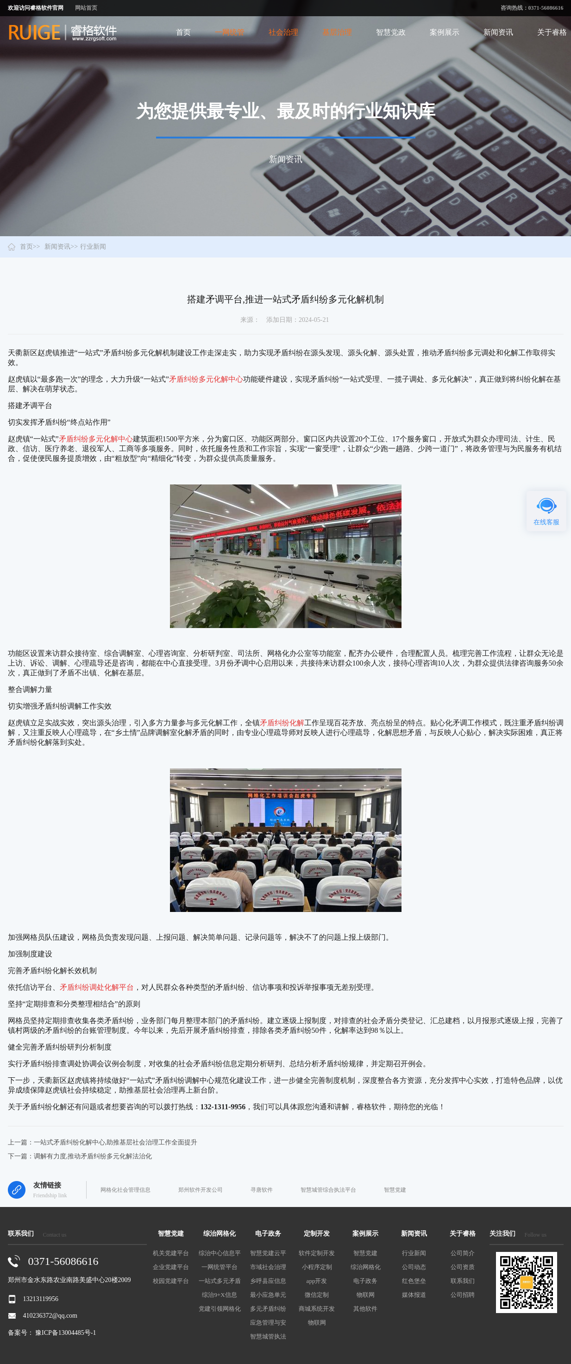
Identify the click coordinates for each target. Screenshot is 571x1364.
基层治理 (337, 32)
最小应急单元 (268, 1294)
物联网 (317, 1322)
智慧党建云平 (268, 1253)
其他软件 (365, 1308)
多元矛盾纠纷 (268, 1308)
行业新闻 (414, 1253)
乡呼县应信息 (268, 1280)
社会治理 (283, 32)
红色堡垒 (414, 1280)
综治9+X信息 (219, 1294)
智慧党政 (391, 32)
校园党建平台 (171, 1280)
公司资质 (463, 1266)
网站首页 (86, 8)
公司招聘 (463, 1294)
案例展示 (444, 32)
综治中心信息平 (220, 1253)
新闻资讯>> (61, 246)
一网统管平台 (219, 1266)
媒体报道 (414, 1294)
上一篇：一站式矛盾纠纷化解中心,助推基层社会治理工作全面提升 (103, 1142)
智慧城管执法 (268, 1336)
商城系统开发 (317, 1308)
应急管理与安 (268, 1322)
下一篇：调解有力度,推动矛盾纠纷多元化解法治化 (80, 1156)
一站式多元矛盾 (220, 1280)
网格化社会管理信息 (125, 1190)
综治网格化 (366, 1266)
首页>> (30, 246)
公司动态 (414, 1266)
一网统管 (230, 32)
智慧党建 (395, 1190)
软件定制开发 (317, 1253)
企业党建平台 (171, 1266)
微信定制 (317, 1294)
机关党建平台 (171, 1253)
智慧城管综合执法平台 (328, 1190)
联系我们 (463, 1280)
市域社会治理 (268, 1266)
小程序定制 (317, 1266)
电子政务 (365, 1280)
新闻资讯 (498, 32)
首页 (183, 32)
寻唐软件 (262, 1190)
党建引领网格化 (220, 1308)
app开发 (317, 1280)
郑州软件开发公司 (200, 1190)
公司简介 (463, 1253)
